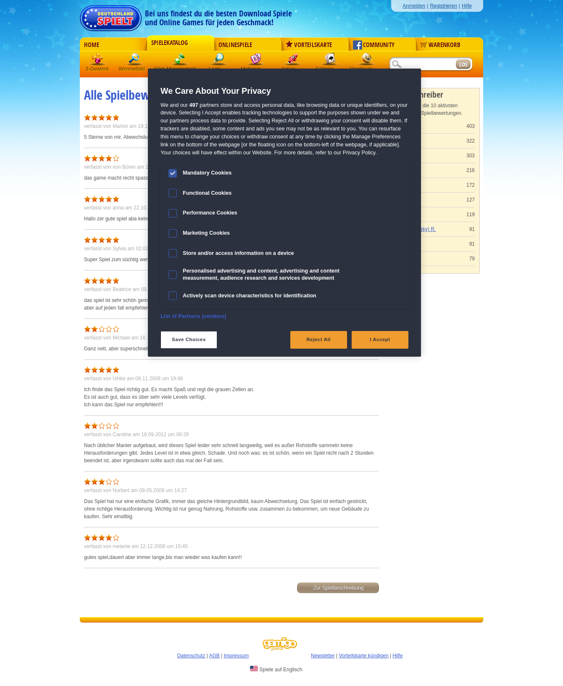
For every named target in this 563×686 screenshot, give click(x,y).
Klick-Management (180, 61)
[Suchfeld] (422, 64)
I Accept (380, 339)
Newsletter (323, 656)
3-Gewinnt (97, 69)
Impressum (236, 656)
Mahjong (256, 61)
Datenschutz (191, 656)
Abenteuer (367, 61)
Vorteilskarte (309, 45)
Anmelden (414, 6)
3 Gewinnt (98, 61)
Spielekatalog (169, 43)
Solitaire (330, 61)
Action (293, 61)
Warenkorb (440, 45)
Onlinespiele (235, 45)
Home (91, 45)
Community (374, 45)
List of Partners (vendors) (193, 316)
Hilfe (467, 6)
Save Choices (189, 339)
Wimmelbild (135, 61)
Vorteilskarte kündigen (363, 656)
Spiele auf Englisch (276, 669)
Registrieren (443, 6)
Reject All (319, 339)
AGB (214, 656)
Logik (219, 61)
